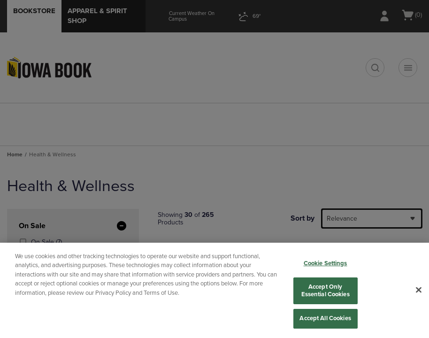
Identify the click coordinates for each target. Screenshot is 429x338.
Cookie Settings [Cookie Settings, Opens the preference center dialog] (325, 263)
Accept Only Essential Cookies (325, 290)
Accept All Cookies (325, 318)
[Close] (418, 290)
